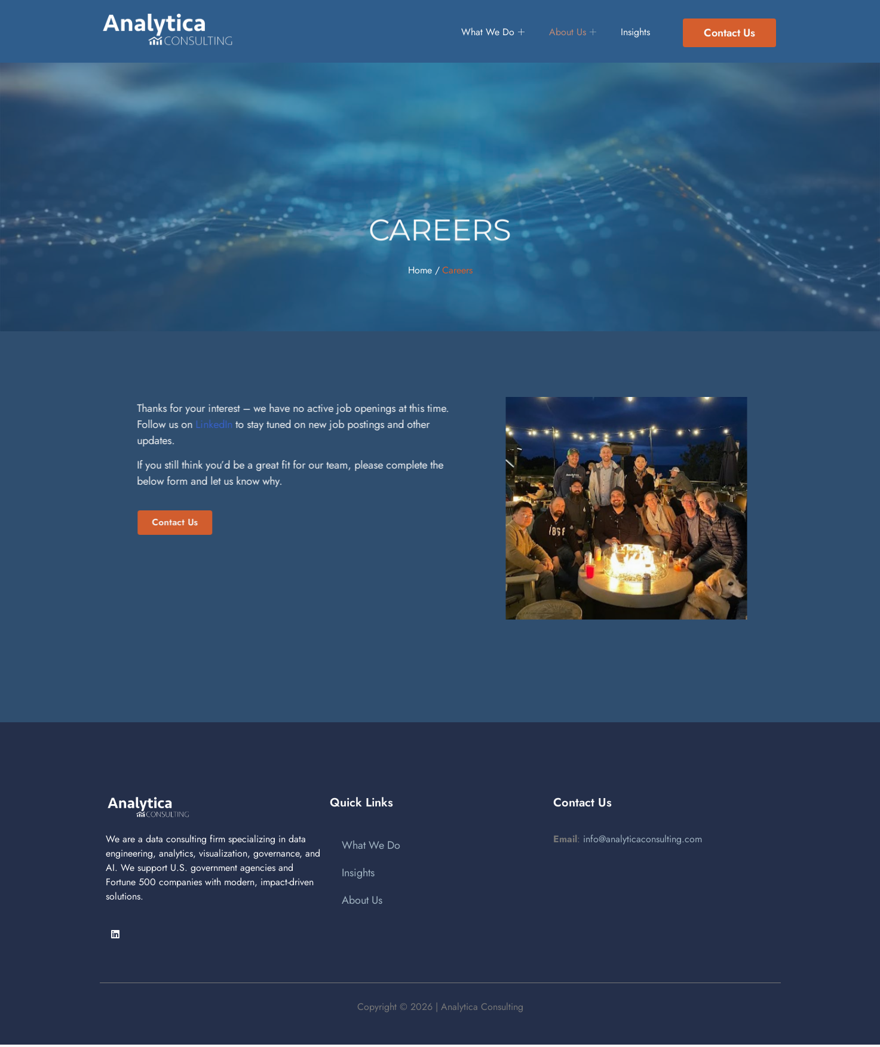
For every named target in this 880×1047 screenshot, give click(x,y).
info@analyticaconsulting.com (642, 839)
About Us (568, 33)
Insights (637, 33)
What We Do (481, 33)
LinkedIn (161, 424)
